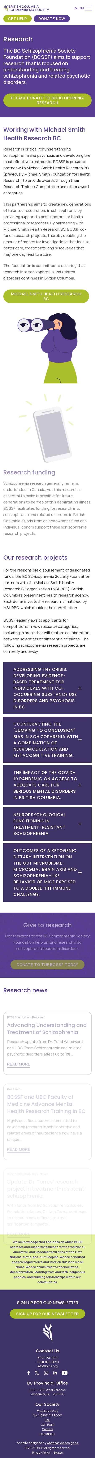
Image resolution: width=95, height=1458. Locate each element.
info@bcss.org (48, 1366)
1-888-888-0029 (47, 1362)
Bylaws (58, 1452)
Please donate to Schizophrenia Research (47, 100)
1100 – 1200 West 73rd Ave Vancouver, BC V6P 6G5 (47, 1392)
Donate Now (51, 18)
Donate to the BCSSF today (47, 964)
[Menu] (83, 8)
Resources (47, 1434)
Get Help (17, 18)
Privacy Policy (41, 1452)
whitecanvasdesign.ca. (63, 1443)
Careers (47, 1429)
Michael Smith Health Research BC (46, 296)
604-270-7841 (48, 1358)
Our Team (47, 1424)
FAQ (47, 1420)
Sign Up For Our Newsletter (47, 1313)
